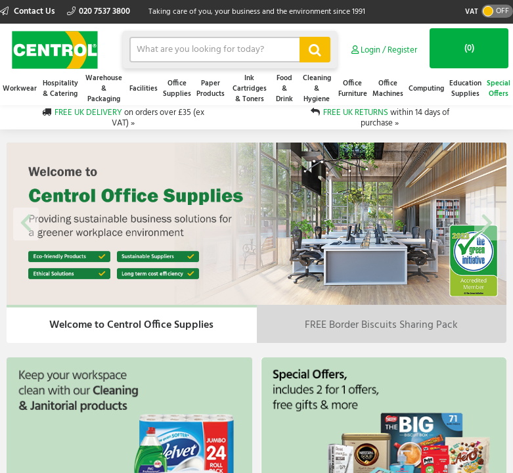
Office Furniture (352, 89)
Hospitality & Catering (60, 89)
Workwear (20, 89)
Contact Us (28, 11)
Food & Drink (284, 88)
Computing (426, 89)
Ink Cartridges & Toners (250, 88)
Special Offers (498, 89)
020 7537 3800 (98, 11)
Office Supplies (177, 89)
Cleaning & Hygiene (317, 88)
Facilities (143, 89)
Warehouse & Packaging (103, 88)
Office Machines (387, 89)
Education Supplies (465, 89)
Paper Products (210, 89)
